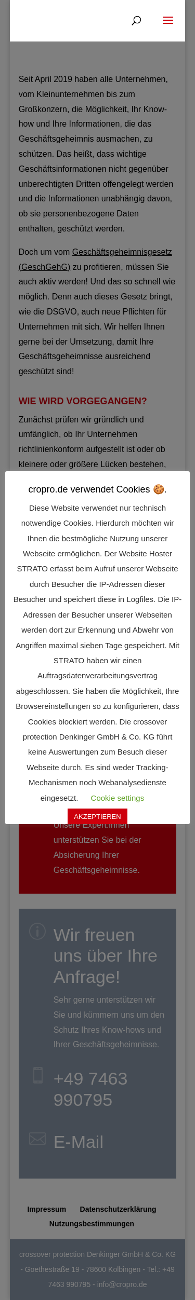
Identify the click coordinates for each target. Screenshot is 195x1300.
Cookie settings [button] (118, 797)
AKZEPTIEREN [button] (97, 816)
